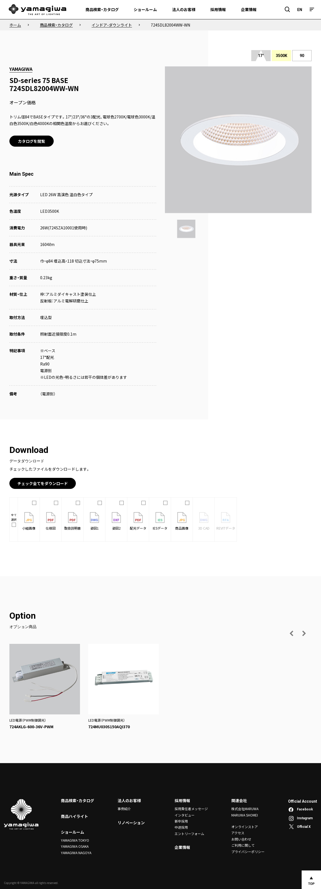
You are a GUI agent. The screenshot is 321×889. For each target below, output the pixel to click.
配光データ (138, 521)
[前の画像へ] (292, 633)
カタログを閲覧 (31, 141)
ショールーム (72, 832)
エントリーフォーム (189, 833)
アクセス (237, 832)
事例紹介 (124, 808)
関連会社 (239, 800)
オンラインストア (244, 826)
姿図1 (94, 521)
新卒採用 (181, 821)
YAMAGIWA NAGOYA (76, 852)
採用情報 (182, 800)
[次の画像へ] (304, 633)
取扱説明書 (72, 521)
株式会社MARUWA (244, 808)
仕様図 (51, 521)
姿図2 (116, 521)
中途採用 (181, 827)
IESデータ (160, 521)
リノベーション (131, 822)
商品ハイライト (74, 816)
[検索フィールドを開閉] (287, 9)
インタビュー (185, 815)
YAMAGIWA (20, 69)
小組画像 (28, 521)
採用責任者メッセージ (191, 808)
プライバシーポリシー (248, 851)
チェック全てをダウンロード (42, 483)
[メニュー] (312, 9)
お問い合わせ (241, 839)
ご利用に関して (243, 845)
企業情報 (182, 847)
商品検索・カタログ (77, 800)
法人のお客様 (129, 800)
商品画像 (181, 521)
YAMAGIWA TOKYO (75, 840)
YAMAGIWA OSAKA (75, 846)
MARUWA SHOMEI (244, 815)
